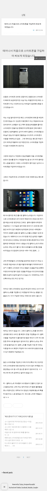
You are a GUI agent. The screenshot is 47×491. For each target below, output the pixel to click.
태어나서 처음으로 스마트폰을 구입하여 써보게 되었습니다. (23, 25)
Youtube (30, 487)
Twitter (19, 487)
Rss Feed (11, 487)
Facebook (24, 487)
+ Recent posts (7, 472)
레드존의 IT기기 (11, 416)
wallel (33, 484)
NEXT (28, 457)
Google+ (35, 487)
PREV (18, 457)
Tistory (21, 484)
